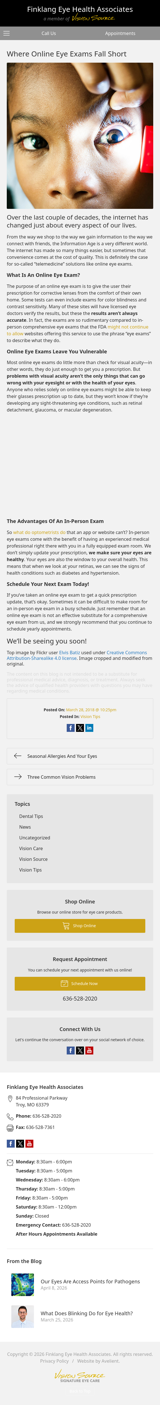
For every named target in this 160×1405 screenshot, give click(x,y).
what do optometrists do (39, 532)
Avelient (109, 1361)
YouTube (89, 1050)
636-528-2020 (38, 1116)
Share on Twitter (80, 728)
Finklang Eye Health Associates (78, 1354)
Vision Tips (90, 716)
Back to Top (80, 1391)
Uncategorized (34, 838)
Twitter (80, 1050)
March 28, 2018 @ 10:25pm (91, 709)
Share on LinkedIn (89, 728)
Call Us (49, 33)
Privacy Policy (54, 1361)
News (25, 827)
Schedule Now (79, 983)
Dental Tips (31, 816)
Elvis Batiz (69, 652)
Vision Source (33, 859)
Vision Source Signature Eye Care (80, 1375)
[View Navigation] (8, 33)
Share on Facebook (71, 728)
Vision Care (31, 848)
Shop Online (79, 925)
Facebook (71, 1050)
